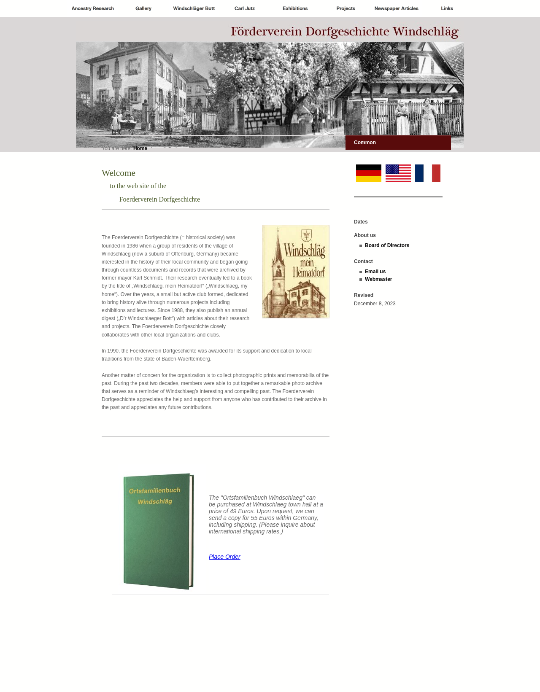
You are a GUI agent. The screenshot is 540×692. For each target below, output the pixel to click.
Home (140, 148)
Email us (375, 272)
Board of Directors (387, 245)
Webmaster (378, 279)
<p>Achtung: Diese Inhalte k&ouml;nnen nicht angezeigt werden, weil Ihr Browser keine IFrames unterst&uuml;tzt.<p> (215, 557)
